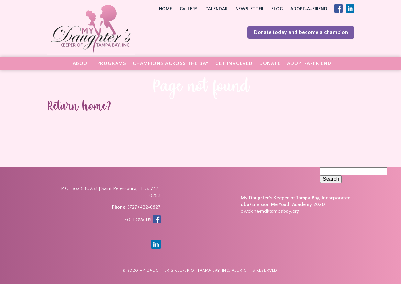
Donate (270, 63)
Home (165, 9)
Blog (277, 9)
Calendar (216, 9)
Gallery (188, 9)
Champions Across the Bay (171, 63)
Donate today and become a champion (301, 32)
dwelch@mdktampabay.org (270, 211)
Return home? (79, 107)
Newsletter (249, 9)
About (82, 63)
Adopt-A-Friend (308, 9)
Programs (111, 63)
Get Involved (234, 63)
